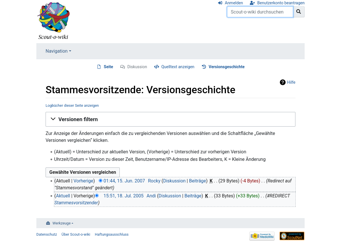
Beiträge (197, 181)
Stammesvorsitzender (76, 202)
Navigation (57, 51)
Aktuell (63, 196)
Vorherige (83, 181)
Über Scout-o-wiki (75, 234)
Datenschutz (46, 234)
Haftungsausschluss (112, 234)
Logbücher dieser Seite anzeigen (72, 105)
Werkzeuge (62, 223)
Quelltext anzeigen (177, 66)
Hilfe (291, 82)
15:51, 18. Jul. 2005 (124, 196)
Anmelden (234, 3)
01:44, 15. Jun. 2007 (124, 181)
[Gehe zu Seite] (299, 11)
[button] (170, 119)
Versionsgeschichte (226, 66)
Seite (108, 66)
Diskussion (137, 66)
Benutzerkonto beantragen (281, 3)
